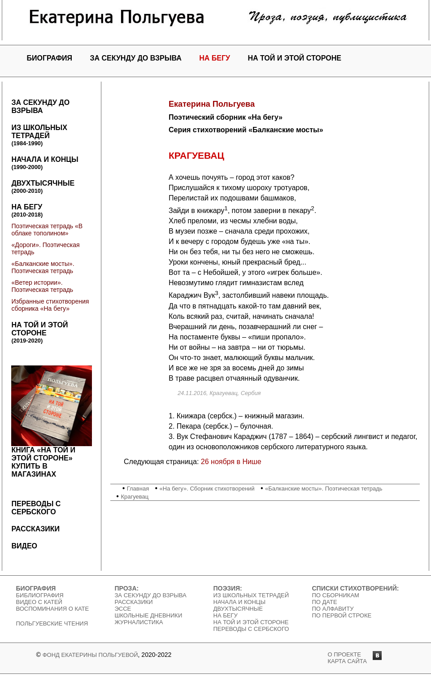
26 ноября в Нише (231, 461)
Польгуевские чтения (52, 623)
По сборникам (335, 595)
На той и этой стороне (294, 58)
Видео (24, 546)
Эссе (123, 608)
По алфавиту (333, 608)
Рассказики (35, 529)
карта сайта (347, 661)
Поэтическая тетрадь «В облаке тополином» (47, 229)
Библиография (40, 595)
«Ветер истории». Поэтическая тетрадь (42, 286)
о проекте (344, 654)
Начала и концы (44, 163)
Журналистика (139, 622)
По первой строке (342, 615)
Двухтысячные (42, 186)
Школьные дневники (149, 615)
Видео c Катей (39, 602)
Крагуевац (134, 496)
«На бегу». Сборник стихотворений (207, 488)
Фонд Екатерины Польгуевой (90, 655)
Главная (138, 488)
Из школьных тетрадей (39, 135)
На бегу (214, 58)
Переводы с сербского (36, 508)
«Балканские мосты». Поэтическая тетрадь (42, 267)
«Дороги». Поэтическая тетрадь (45, 248)
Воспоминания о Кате (52, 608)
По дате (324, 602)
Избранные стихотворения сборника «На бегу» (50, 305)
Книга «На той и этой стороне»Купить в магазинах (51, 421)
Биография (49, 58)
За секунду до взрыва (136, 58)
